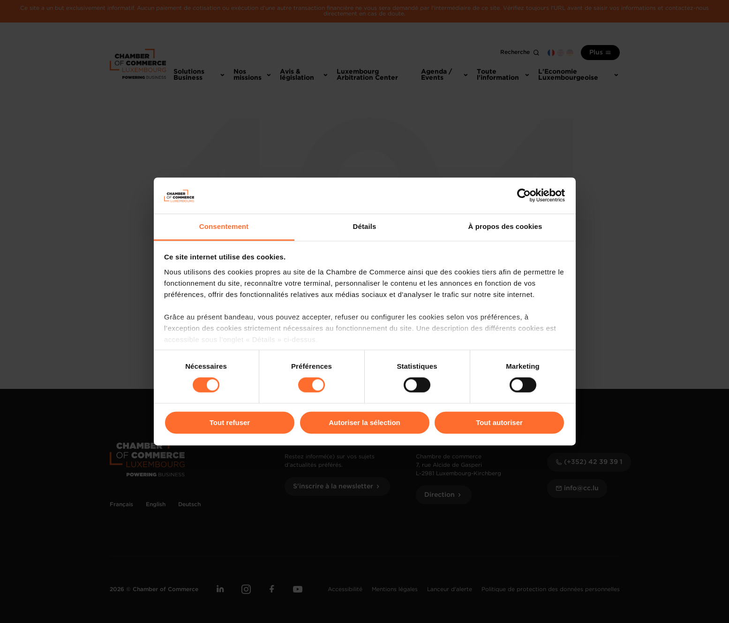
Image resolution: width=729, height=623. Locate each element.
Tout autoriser (499, 422)
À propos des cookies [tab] (505, 226)
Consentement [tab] (223, 226)
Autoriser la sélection (364, 422)
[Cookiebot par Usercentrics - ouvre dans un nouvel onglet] (524, 196)
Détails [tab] (364, 226)
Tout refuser (230, 422)
